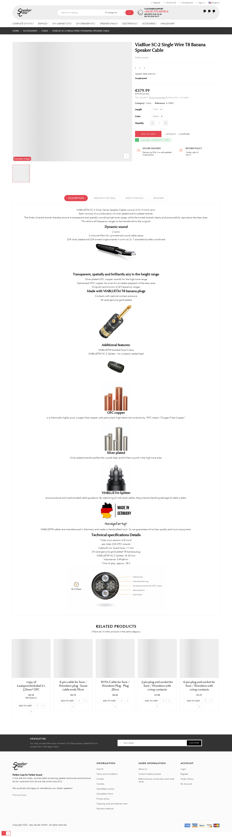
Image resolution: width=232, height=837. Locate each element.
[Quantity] (159, 123)
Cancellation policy (105, 793)
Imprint (99, 774)
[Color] (157, 116)
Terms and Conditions (107, 779)
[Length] (156, 109)
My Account (186, 788)
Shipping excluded (157, 97)
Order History (187, 784)
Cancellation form (104, 798)
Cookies (100, 788)
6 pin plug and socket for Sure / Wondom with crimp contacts (200, 685)
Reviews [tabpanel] (159, 198)
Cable (148, 103)
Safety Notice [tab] (134, 198)
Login (183, 774)
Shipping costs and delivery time (111, 808)
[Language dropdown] (213, 3)
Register (184, 779)
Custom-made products (150, 779)
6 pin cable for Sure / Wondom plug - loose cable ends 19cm (74, 685)
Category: (140, 103)
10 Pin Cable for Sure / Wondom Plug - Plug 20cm (116, 685)
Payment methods (105, 813)
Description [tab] (76, 198)
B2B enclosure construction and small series (156, 785)
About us (143, 774)
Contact (100, 784)
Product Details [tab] (104, 198)
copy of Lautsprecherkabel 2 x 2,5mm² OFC (32, 685)
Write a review (142, 57)
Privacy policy (102, 803)
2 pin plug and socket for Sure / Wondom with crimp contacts (158, 685)
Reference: (160, 103)
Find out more (19, 800)
